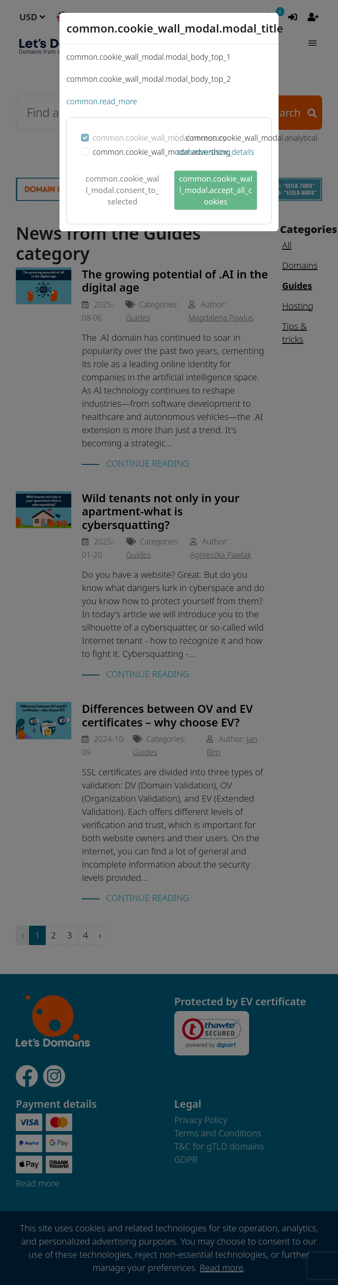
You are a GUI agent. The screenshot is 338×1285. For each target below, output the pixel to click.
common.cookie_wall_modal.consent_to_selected (122, 190)
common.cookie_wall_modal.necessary (159, 137)
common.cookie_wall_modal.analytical (251, 137)
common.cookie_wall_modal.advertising (161, 151)
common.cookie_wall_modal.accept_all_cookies (216, 190)
